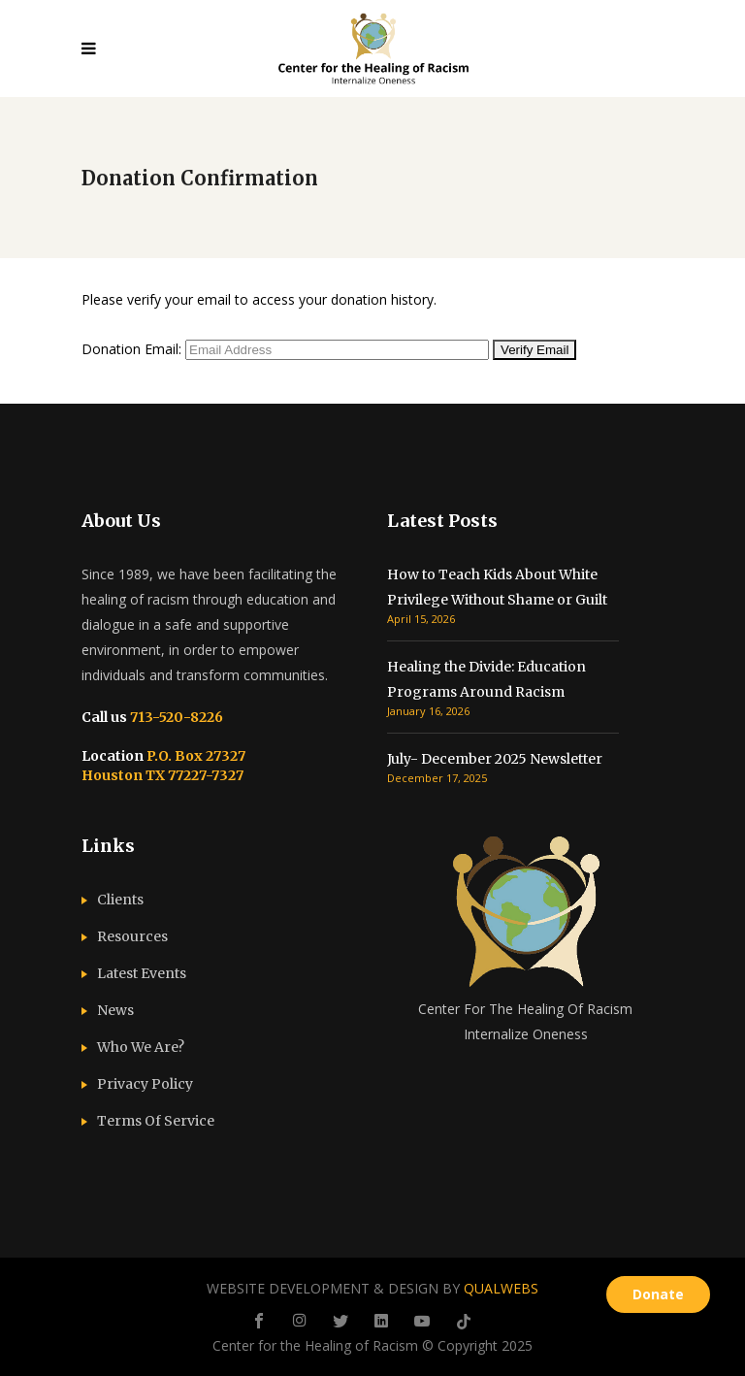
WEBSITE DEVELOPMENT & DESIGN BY (372, 1288)
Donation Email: (131, 349)
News (115, 1010)
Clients (120, 899)
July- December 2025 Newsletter (494, 759)
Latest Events (141, 973)
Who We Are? (140, 1047)
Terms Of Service (155, 1121)
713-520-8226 (175, 717)
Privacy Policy (145, 1084)
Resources (132, 936)
